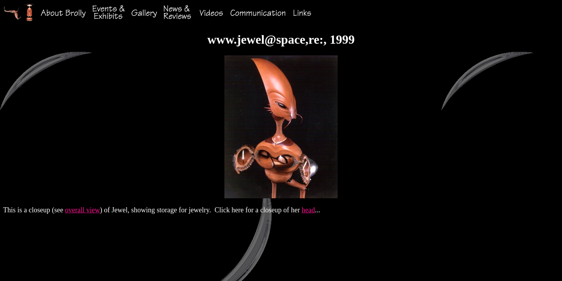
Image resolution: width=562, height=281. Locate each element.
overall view (82, 210)
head (308, 210)
